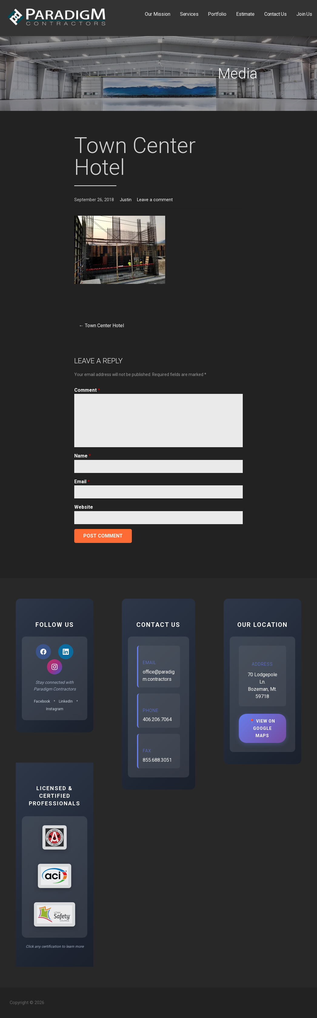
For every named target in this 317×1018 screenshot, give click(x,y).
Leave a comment (155, 199)
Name (82, 456)
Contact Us (275, 14)
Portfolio (217, 14)
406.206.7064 (157, 719)
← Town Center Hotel (101, 325)
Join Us (304, 14)
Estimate (245, 14)
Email (82, 481)
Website (83, 507)
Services (189, 14)
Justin (126, 199)
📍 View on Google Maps (262, 728)
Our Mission (157, 14)
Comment (87, 390)
